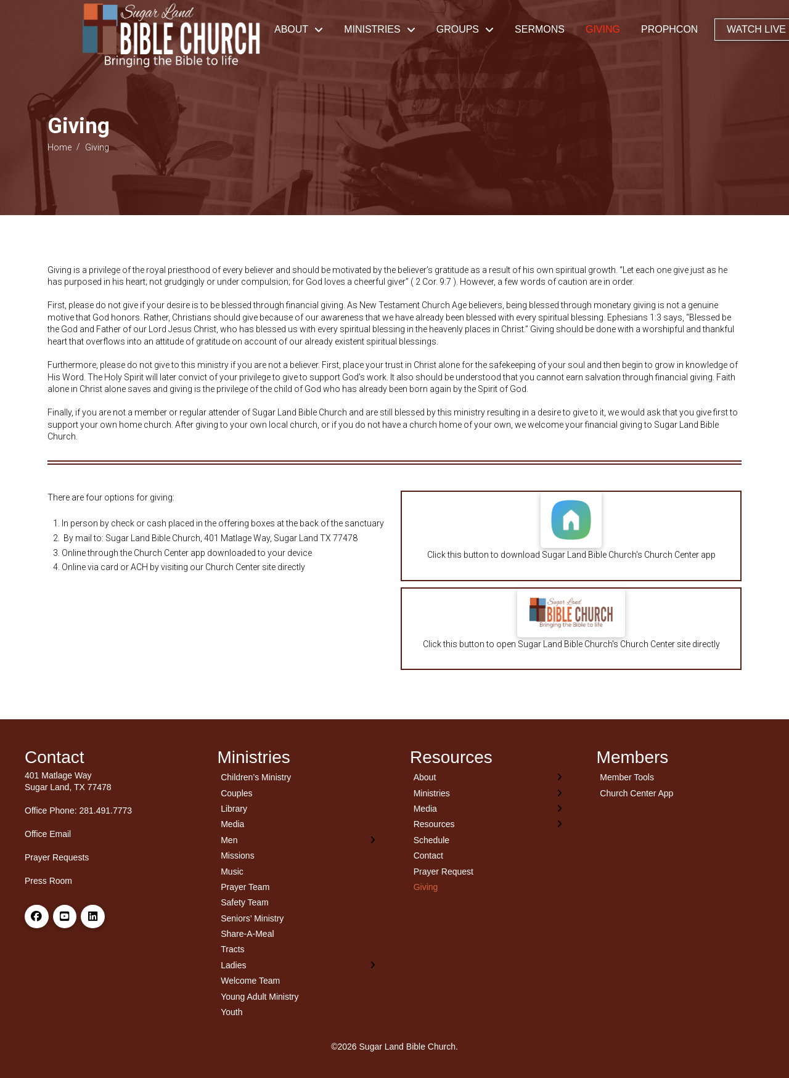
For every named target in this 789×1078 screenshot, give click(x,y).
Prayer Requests (57, 857)
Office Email (48, 834)
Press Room (48, 881)
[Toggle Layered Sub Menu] (299, 839)
